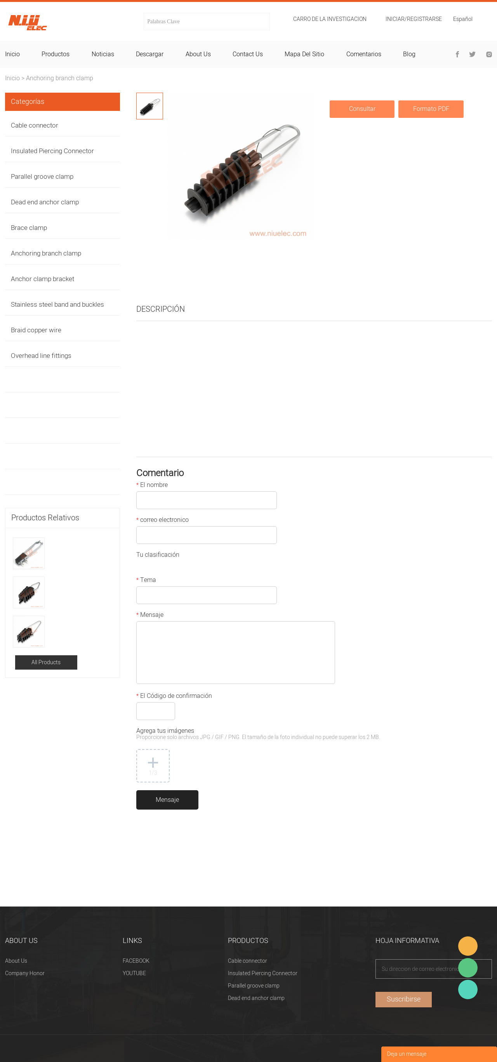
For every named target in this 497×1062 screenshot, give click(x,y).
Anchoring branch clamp (59, 78)
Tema (146, 581)
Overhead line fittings (41, 356)
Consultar (362, 109)
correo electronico (162, 521)
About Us (16, 961)
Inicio (12, 78)
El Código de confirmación (174, 697)
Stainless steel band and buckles (57, 304)
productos (56, 54)
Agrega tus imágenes (258, 734)
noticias (103, 54)
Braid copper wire (36, 330)
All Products (46, 662)
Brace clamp (29, 228)
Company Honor (25, 973)
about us (198, 54)
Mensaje (149, 616)
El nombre (152, 486)
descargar (149, 54)
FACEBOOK (136, 961)
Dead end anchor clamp (45, 202)
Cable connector (34, 125)
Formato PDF (431, 109)
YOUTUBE (134, 973)
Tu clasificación (157, 555)
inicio (12, 54)
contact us (248, 54)
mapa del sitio (304, 54)
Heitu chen (468, 989)
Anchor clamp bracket (42, 279)
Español (463, 20)
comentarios (363, 54)
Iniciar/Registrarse (414, 19)
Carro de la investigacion (330, 19)
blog (409, 54)
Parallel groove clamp (42, 176)
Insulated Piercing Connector (52, 151)
